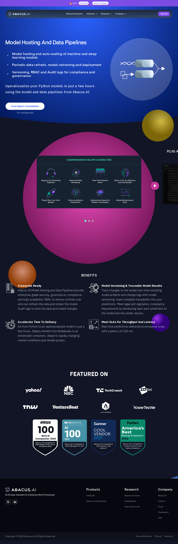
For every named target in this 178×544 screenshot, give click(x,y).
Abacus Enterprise (74, 14)
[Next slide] (155, 186)
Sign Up (163, 14)
